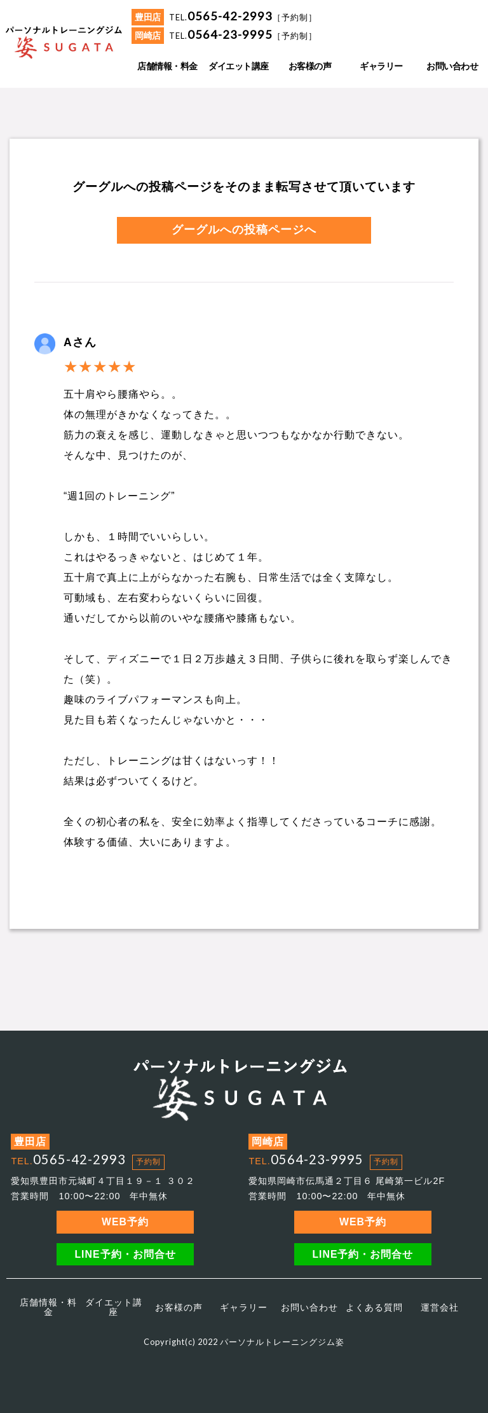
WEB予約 (125, 1221)
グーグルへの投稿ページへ (244, 229)
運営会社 (440, 1307)
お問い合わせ (309, 1307)
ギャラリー (244, 1307)
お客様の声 (179, 1307)
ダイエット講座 (113, 1306)
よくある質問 (374, 1307)
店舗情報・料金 (48, 1306)
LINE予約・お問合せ (124, 1254)
